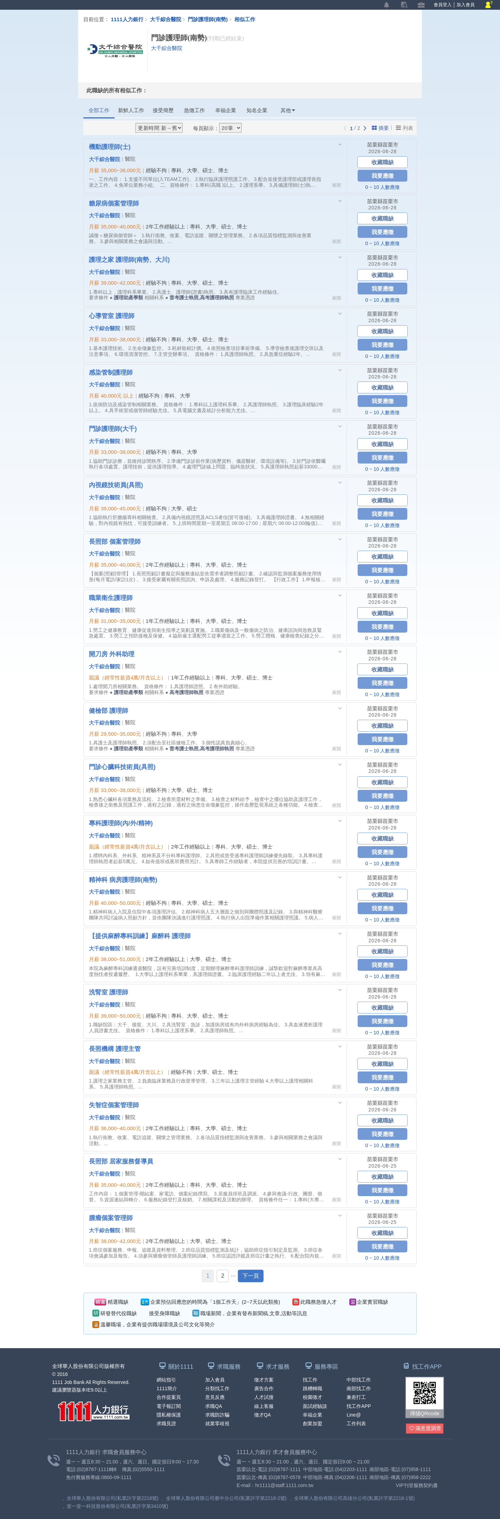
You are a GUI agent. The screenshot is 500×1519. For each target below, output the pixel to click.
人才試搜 (264, 1397)
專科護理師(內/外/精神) (121, 823)
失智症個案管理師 (114, 1105)
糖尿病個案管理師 (114, 203)
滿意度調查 (425, 1429)
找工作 (310, 1380)
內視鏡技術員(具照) (116, 485)
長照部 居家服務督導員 (121, 1161)
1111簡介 (167, 1389)
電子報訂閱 (169, 1406)
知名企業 (257, 110)
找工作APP (359, 1406)
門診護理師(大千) (113, 428)
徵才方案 (264, 1380)
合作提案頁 (169, 1397)
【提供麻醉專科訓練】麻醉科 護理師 (140, 936)
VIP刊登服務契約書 (417, 1485)
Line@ (354, 1415)
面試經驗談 (315, 1406)
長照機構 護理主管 (115, 1048)
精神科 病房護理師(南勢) (123, 879)
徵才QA (262, 1415)
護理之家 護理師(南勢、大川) (129, 259)
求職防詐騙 (217, 1415)
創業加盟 (312, 1423)
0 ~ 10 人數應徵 (382, 187)
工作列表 (356, 1423)
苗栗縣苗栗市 (382, 145)
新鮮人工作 (131, 110)
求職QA (213, 1406)
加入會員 (466, 4)
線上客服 (264, 1406)
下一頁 (250, 1276)
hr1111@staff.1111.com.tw (284, 1485)
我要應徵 (383, 175)
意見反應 (215, 1397)
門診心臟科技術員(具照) (122, 766)
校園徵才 (312, 1397)
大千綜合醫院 (165, 19)
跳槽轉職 (312, 1389)
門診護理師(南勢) (211, 19)
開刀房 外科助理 (111, 654)
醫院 (130, 159)
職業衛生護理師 (111, 597)
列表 (404, 128)
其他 (288, 110)
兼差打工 (356, 1397)
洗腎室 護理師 (108, 992)
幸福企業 (225, 110)
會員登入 (443, 4)
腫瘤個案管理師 (111, 1217)
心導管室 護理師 (111, 315)
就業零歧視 (217, 1423)
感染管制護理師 (111, 372)
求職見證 (166, 1423)
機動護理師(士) (110, 146)
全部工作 (99, 110)
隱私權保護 (169, 1415)
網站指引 (166, 1380)
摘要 (380, 128)
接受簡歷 (163, 110)
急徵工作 (194, 110)
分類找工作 (217, 1389)
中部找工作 (359, 1380)
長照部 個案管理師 (115, 541)
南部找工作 (359, 1389)
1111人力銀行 (127, 19)
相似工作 (244, 19)
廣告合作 (264, 1389)
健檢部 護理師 (108, 710)
